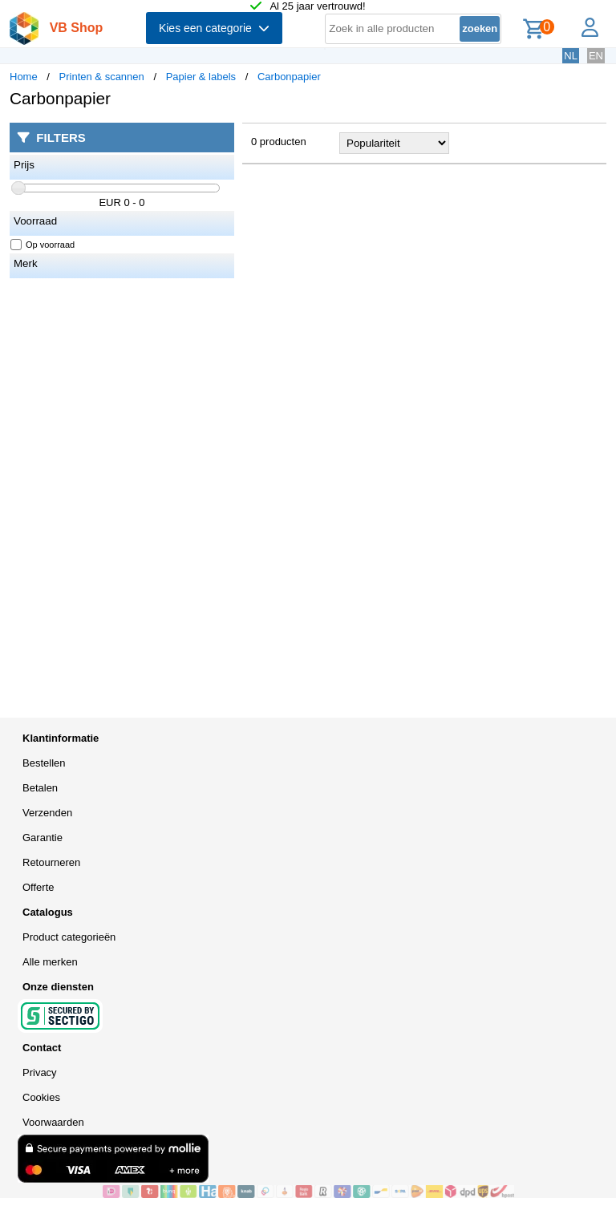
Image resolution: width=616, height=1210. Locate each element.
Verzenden (47, 813)
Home (24, 77)
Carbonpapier (289, 77)
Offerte (38, 887)
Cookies (41, 1097)
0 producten (278, 142)
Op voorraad (43, 244)
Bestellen (43, 763)
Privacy (39, 1072)
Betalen (40, 788)
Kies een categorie (214, 28)
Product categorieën (69, 937)
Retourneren (51, 862)
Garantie (42, 838)
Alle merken (50, 962)
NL (571, 56)
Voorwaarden (53, 1122)
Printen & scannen (101, 77)
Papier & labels (201, 77)
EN (596, 56)
